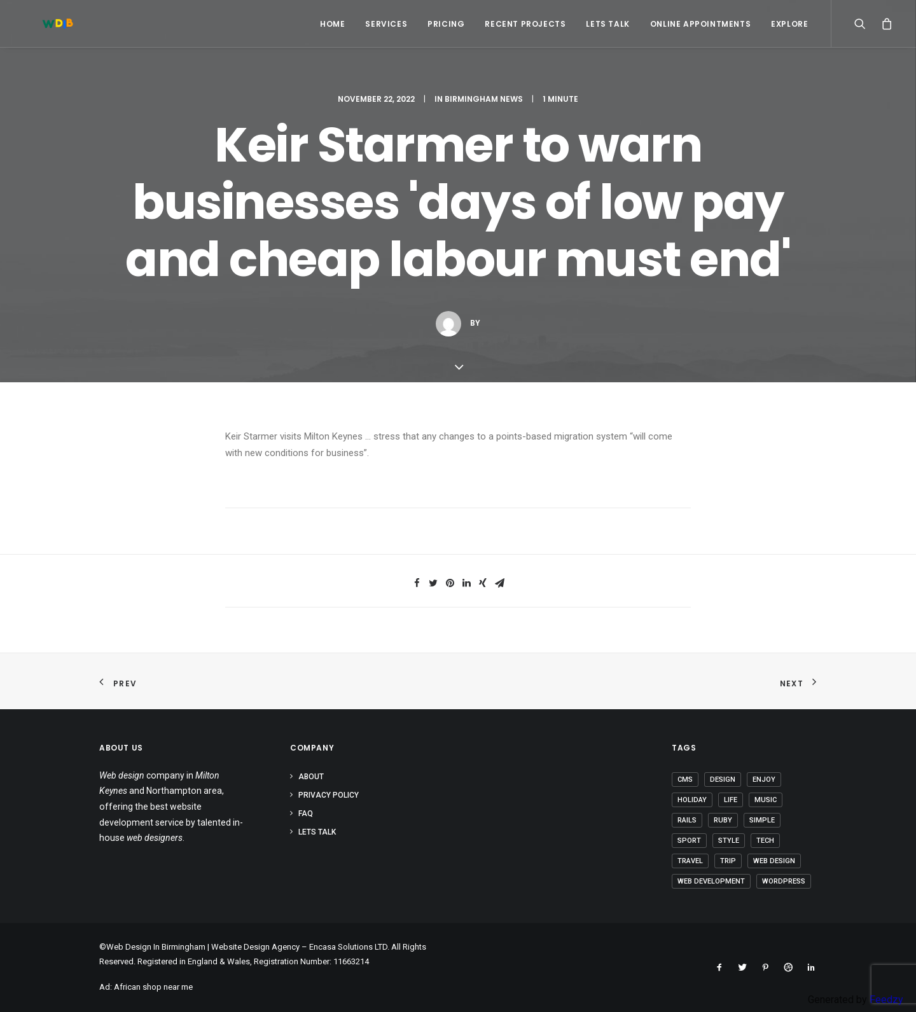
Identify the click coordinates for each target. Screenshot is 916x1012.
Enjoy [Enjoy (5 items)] (764, 779)
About (311, 776)
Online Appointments (700, 23)
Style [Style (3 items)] (728, 840)
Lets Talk (607, 23)
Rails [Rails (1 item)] (687, 820)
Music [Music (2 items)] (765, 800)
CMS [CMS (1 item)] (685, 779)
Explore (789, 23)
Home (332, 23)
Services (386, 23)
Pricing (445, 23)
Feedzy (886, 1000)
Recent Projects (525, 23)
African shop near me (153, 987)
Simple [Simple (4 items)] (762, 820)
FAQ (305, 813)
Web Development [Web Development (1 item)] (711, 881)
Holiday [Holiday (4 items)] (692, 800)
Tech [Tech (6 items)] (765, 840)
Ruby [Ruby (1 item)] (723, 820)
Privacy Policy (328, 795)
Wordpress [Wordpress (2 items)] (783, 881)
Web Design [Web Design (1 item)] (774, 861)
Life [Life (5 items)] (730, 800)
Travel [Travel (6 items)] (690, 861)
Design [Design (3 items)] (722, 779)
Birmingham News (484, 99)
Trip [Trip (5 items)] (728, 861)
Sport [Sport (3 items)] (689, 840)
